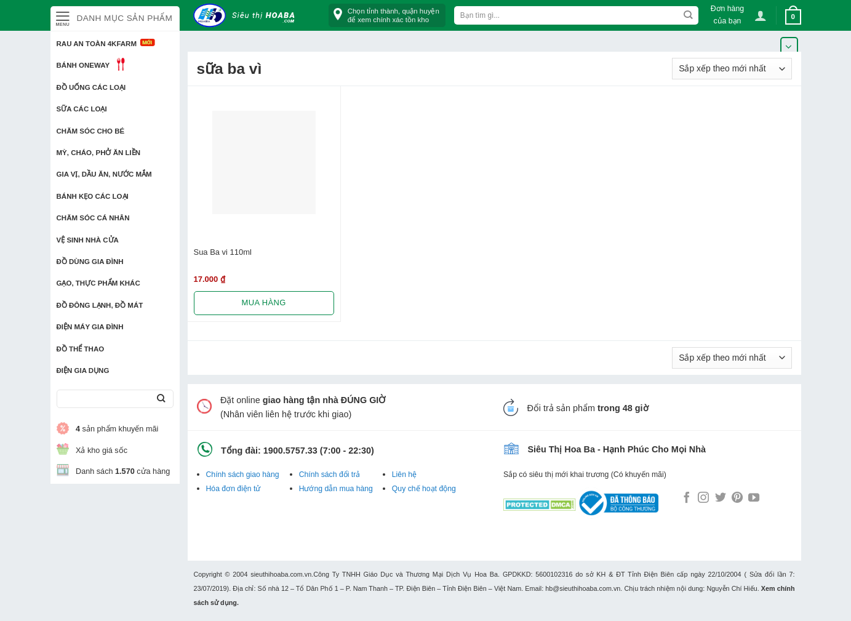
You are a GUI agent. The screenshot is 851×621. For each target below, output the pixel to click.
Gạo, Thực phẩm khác (98, 283)
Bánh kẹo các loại (93, 196)
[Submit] (161, 399)
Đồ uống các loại (91, 87)
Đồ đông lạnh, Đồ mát (100, 305)
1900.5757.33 (290, 450)
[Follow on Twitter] (720, 498)
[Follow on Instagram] (703, 498)
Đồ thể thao (81, 349)
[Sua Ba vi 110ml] (264, 162)
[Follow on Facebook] (686, 498)
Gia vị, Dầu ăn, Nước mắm (104, 174)
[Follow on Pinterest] (737, 498)
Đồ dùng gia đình (90, 261)
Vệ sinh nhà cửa (88, 240)
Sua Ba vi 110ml (223, 252)
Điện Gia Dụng (83, 370)
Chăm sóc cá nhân (93, 218)
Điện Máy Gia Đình (90, 327)
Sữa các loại (82, 109)
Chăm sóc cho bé (91, 131)
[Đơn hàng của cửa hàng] (732, 68)
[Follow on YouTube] (753, 498)
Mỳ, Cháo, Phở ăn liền (99, 152)
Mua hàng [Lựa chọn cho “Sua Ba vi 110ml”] (264, 302)
